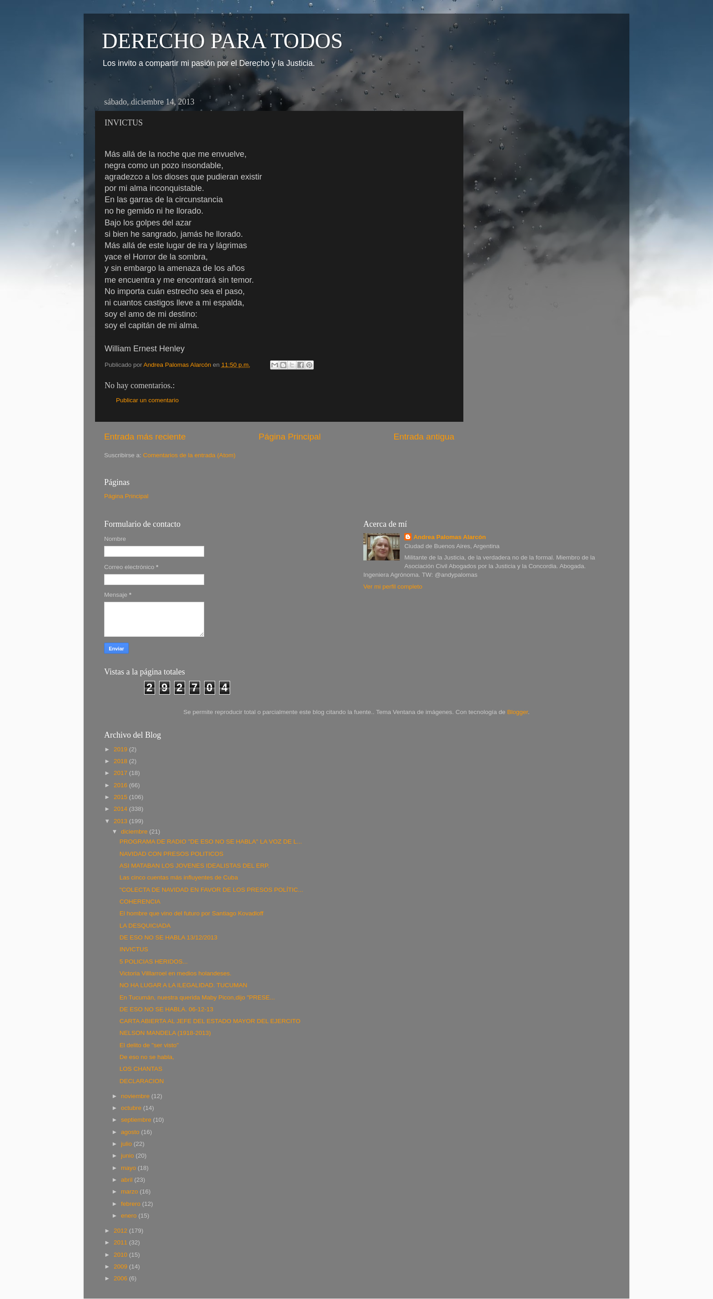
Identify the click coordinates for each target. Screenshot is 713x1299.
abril (127, 1179)
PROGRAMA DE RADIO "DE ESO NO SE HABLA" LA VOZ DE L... (211, 841)
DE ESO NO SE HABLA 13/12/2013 (168, 937)
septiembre (137, 1119)
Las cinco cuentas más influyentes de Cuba (179, 877)
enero (129, 1215)
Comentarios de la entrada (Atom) (189, 455)
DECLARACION (142, 1081)
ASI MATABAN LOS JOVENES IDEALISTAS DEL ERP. (195, 865)
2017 (121, 772)
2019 (121, 749)
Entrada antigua (424, 436)
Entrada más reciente (145, 436)
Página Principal (290, 436)
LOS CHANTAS (141, 1068)
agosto (131, 1132)
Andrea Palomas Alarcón (449, 537)
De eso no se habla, (147, 1057)
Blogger (517, 712)
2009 (121, 1266)
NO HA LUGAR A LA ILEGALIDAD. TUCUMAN (183, 985)
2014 (121, 808)
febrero (131, 1203)
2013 (121, 821)
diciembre (135, 831)
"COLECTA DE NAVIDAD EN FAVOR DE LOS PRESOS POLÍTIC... (211, 889)
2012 (121, 1230)
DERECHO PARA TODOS (222, 41)
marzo (130, 1191)
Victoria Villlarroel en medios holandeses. (175, 973)
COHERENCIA (140, 901)
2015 (121, 797)
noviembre (136, 1096)
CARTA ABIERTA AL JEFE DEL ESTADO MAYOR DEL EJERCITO (210, 1021)
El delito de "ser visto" (149, 1045)
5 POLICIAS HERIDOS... (154, 961)
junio (128, 1155)
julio (127, 1143)
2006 (121, 1278)
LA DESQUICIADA (145, 925)
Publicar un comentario (147, 400)
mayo (129, 1167)
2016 (121, 785)
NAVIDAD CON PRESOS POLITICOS (172, 853)
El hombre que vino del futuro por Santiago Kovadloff (191, 913)
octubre (132, 1107)
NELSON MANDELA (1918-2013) (165, 1032)
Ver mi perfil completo (392, 586)
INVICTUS (134, 949)
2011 (121, 1242)
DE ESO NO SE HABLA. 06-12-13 (166, 1009)
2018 (121, 761)
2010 (121, 1254)
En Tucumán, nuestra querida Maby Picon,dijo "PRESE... (197, 997)
